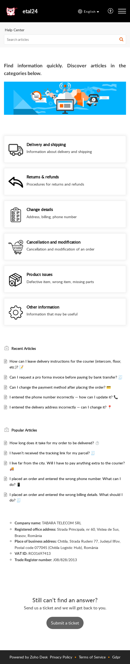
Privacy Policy (61, 656)
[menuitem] (110, 11)
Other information (43, 307)
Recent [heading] (23, 348)
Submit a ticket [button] (65, 623)
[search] (65, 39)
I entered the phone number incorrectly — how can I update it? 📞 (64, 396)
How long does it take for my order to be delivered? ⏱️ (54, 442)
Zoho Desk (39, 656)
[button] (88, 11)
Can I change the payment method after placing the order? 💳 (60, 387)
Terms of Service (92, 656)
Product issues (40, 274)
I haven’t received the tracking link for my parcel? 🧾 (52, 452)
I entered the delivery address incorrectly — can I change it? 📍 (61, 407)
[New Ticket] (65, 623)
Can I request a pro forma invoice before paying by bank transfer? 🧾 (66, 377)
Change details (40, 209)
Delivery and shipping (46, 144)
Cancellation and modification (54, 242)
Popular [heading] (24, 430)
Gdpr (116, 656)
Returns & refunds (43, 176)
